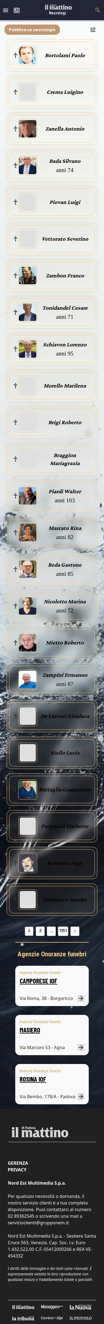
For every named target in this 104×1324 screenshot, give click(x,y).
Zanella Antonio (64, 128)
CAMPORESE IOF (38, 981)
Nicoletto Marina (65, 601)
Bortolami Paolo (65, 55)
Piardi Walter (65, 491)
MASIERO (30, 1030)
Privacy (17, 1170)
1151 (63, 930)
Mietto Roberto (65, 642)
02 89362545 (21, 1216)
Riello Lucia (64, 752)
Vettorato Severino (65, 238)
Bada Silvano (64, 161)
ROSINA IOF (33, 1079)
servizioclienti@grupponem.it (38, 1223)
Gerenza (18, 1163)
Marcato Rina (65, 528)
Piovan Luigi (64, 202)
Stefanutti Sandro (65, 899)
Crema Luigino (65, 92)
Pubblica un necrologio (32, 29)
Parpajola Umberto (64, 826)
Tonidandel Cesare (65, 307)
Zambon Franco (65, 275)
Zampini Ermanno (64, 675)
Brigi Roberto (64, 422)
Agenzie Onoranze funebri (52, 954)
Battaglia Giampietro (65, 789)
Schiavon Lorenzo (65, 344)
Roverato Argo (64, 862)
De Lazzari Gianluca (64, 716)
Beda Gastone (65, 564)
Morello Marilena (65, 385)
